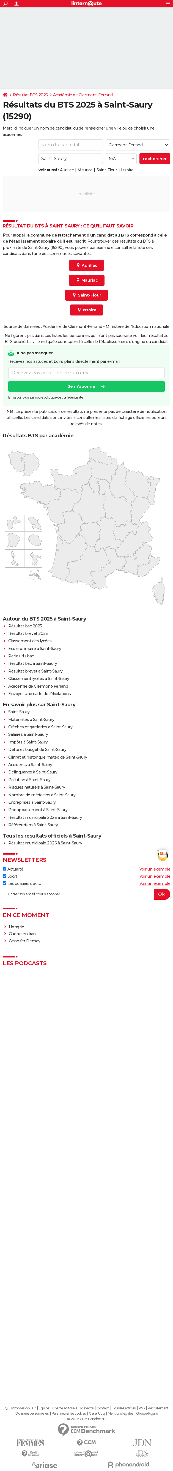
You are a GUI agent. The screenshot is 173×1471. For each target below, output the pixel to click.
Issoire (127, 170)
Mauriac (85, 170)
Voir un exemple (155, 869)
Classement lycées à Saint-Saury (38, 678)
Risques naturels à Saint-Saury (36, 787)
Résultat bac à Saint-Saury (32, 663)
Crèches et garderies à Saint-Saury (40, 726)
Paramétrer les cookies (69, 1413)
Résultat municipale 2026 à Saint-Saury (45, 817)
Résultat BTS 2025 (30, 94)
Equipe (44, 1408)
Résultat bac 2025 (25, 626)
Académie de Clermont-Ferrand (83, 94)
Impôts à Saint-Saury (28, 742)
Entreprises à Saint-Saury (32, 802)
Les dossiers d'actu (22, 883)
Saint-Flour (107, 170)
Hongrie (16, 926)
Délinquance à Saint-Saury (32, 772)
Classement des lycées (30, 640)
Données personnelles (31, 1413)
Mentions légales (120, 1413)
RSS (142, 1408)
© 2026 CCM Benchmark (86, 1419)
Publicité (87, 1408)
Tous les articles (124, 1408)
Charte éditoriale (64, 1408)
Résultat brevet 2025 (28, 633)
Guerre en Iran (22, 933)
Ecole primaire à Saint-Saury (34, 648)
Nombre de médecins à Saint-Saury (41, 794)
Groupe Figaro (147, 1413)
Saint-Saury (19, 711)
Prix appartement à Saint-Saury (37, 809)
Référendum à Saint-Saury (33, 824)
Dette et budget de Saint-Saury (37, 749)
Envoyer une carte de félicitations (39, 693)
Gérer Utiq (97, 1413)
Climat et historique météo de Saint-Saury (47, 757)
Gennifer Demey (24, 940)
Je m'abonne (81, 386)
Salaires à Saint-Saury (28, 734)
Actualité (13, 869)
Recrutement (158, 1408)
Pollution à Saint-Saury (29, 779)
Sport (10, 876)
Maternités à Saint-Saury (31, 719)
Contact (103, 1408)
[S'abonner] (86, 894)
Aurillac (66, 170)
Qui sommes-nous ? (20, 1408)
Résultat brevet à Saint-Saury (35, 671)
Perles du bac (21, 656)
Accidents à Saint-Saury (30, 764)
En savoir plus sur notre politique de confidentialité (45, 398)
